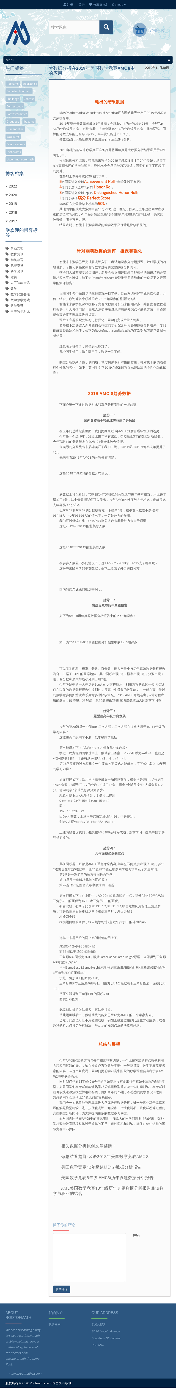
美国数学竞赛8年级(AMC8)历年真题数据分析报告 (107, 1180)
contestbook (15, 108)
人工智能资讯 (20, 285)
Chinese (119, 5)
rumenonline (15, 131)
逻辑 (14, 279)
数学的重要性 (20, 296)
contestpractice (17, 116)
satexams (13, 139)
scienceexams (16, 146)
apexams (13, 86)
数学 (14, 290)
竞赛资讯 (17, 267)
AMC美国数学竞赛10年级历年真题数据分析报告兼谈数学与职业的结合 (108, 1193)
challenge (13, 101)
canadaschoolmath (19, 93)
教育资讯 (17, 256)
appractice (30, 86)
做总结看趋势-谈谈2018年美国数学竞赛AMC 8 (105, 1159)
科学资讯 (17, 273)
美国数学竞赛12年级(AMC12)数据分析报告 (101, 1169)
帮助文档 (17, 250)
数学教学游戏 (20, 302)
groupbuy (13, 123)
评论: (136, 1238)
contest (29, 101)
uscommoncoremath (20, 161)
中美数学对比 (20, 313)
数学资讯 (17, 307)
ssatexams (14, 154)
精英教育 (17, 262)
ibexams (29, 123)
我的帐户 (54, 1326)
